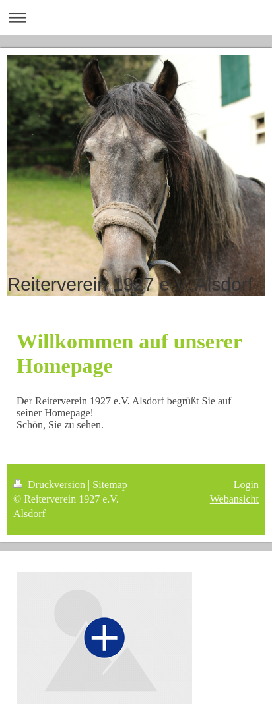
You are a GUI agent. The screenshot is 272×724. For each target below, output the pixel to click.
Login (246, 484)
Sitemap (109, 484)
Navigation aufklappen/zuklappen (136, 17)
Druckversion (50, 484)
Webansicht (234, 499)
